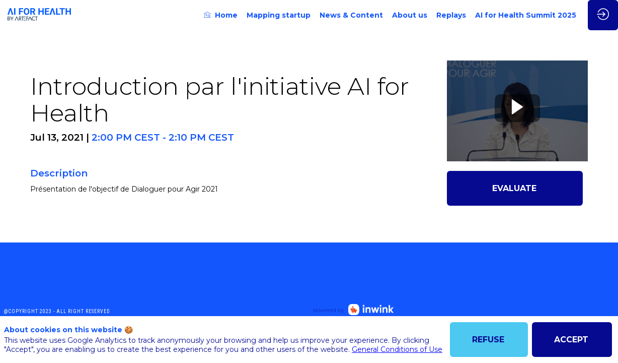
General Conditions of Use (397, 349)
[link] (220, 15)
